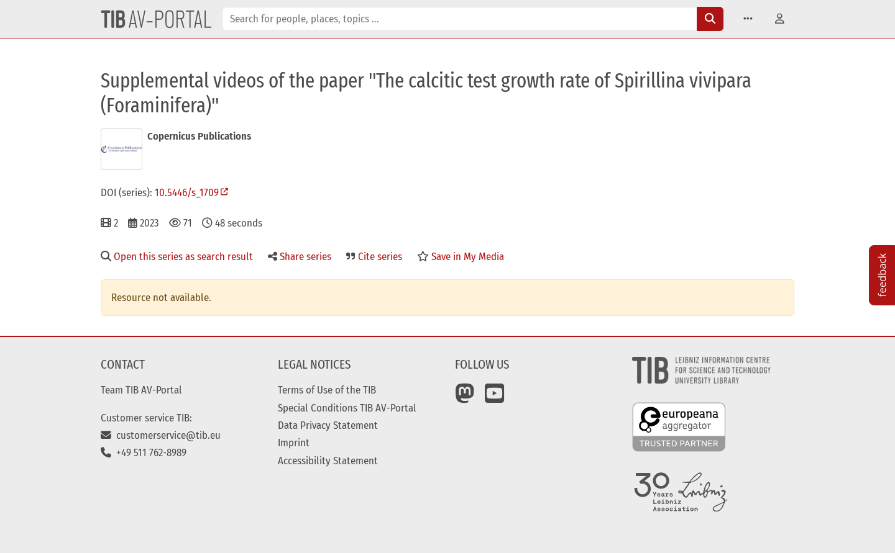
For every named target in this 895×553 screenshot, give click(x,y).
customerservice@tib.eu (161, 435)
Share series (299, 256)
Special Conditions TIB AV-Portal (347, 408)
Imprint (294, 442)
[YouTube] (495, 398)
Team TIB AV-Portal (141, 390)
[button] (748, 19)
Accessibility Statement (328, 460)
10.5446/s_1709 (187, 192)
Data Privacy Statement (328, 425)
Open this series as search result (177, 256)
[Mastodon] (465, 398)
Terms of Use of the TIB (327, 390)
